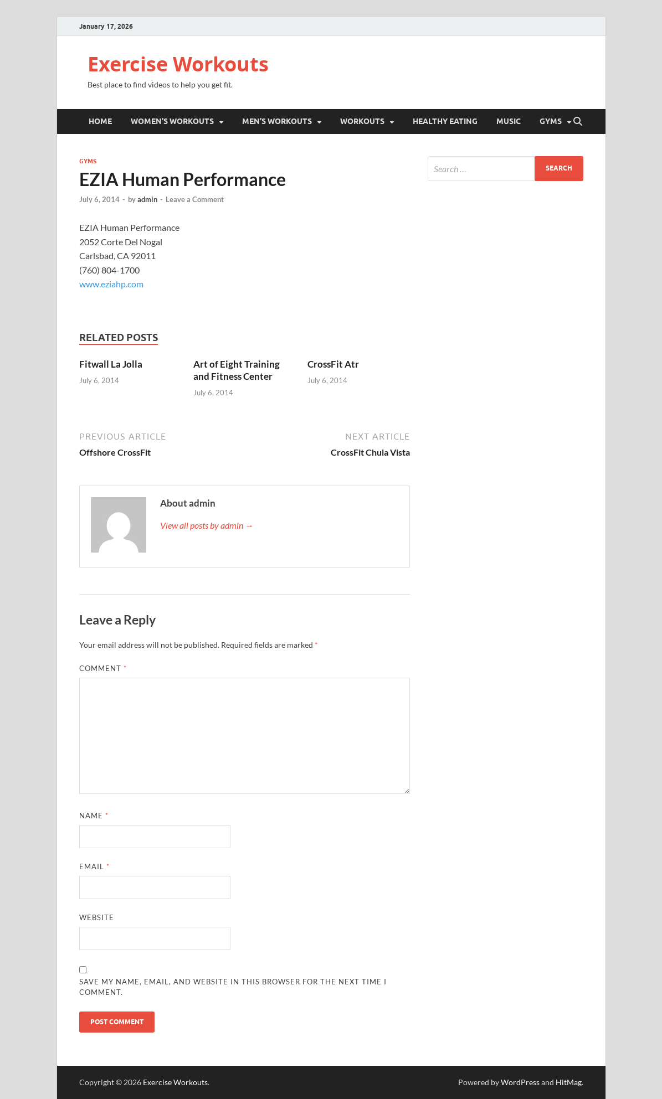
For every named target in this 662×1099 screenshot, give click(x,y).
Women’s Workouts (172, 121)
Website (96, 917)
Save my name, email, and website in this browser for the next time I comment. (233, 987)
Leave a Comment (195, 199)
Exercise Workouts (178, 64)
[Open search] (577, 122)
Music (508, 121)
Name (94, 815)
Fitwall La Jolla (110, 364)
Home (100, 121)
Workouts (362, 121)
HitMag (569, 1082)
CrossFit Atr (333, 364)
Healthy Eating (445, 121)
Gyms (551, 121)
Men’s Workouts (277, 121)
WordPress (520, 1082)
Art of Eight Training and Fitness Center (236, 370)
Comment (103, 668)
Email (94, 866)
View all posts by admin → (207, 525)
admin (147, 199)
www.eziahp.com (111, 283)
